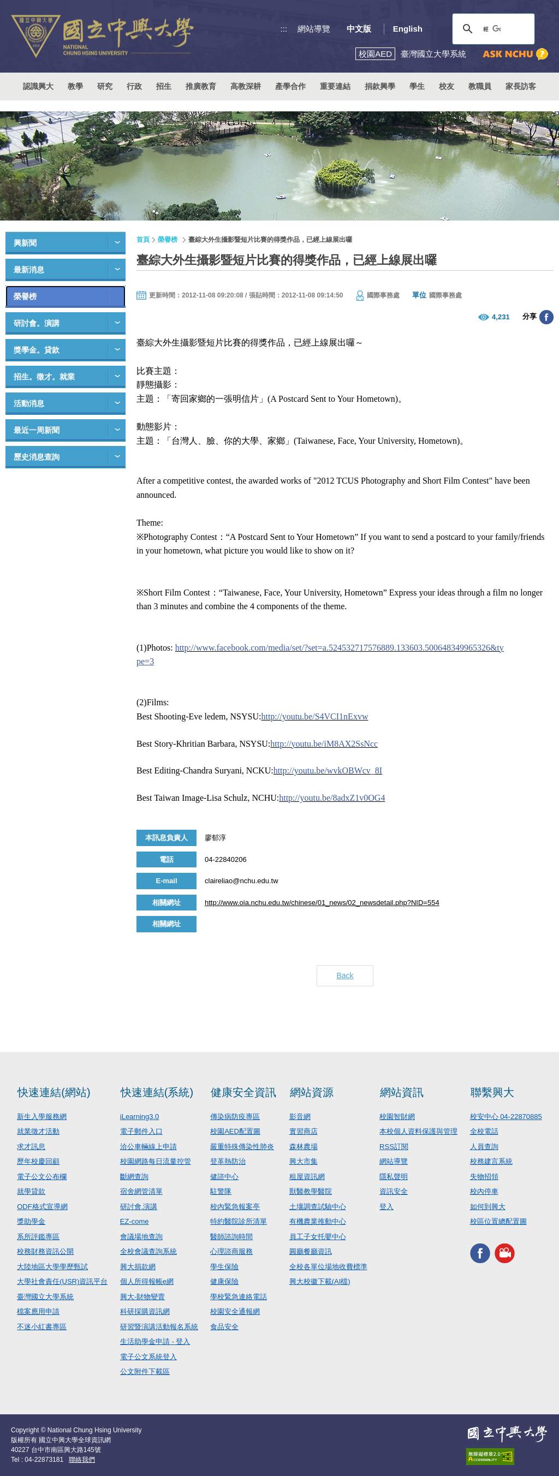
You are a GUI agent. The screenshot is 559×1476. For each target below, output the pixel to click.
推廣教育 (201, 86)
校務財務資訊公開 (45, 1251)
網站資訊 (402, 1092)
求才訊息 (31, 1146)
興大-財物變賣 (142, 1297)
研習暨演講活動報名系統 (159, 1327)
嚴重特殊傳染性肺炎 (242, 1146)
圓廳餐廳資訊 (310, 1251)
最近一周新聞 (37, 430)
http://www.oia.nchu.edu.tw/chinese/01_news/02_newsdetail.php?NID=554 (322, 902)
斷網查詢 (134, 1177)
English (408, 28)
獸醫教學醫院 (310, 1191)
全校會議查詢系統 (148, 1251)
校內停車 (484, 1191)
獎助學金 (31, 1221)
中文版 (359, 28)
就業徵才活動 (38, 1131)
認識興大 (38, 86)
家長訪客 (521, 86)
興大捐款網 (138, 1267)
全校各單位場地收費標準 (328, 1267)
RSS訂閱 (393, 1146)
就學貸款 (31, 1191)
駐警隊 (220, 1191)
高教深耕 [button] (245, 86)
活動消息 (29, 403)
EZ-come (134, 1221)
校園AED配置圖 (235, 1131)
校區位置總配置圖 (498, 1221)
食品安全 (224, 1327)
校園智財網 (397, 1116)
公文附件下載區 (145, 1371)
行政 (134, 86)
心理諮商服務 (231, 1251)
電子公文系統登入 (148, 1357)
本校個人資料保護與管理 (418, 1131)
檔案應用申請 (38, 1311)
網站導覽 (314, 28)
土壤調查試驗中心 (317, 1207)
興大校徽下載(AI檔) (319, 1281)
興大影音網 (505, 1253)
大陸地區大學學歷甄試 (52, 1267)
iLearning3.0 (139, 1116)
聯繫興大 (492, 1092)
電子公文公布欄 (42, 1177)
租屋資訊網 (307, 1177)
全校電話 (484, 1131)
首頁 (143, 239)
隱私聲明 (393, 1177)
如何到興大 (488, 1207)
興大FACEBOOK (480, 1253)
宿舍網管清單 (141, 1191)
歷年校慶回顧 (38, 1161)
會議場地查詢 (141, 1237)
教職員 (479, 86)
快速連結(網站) (53, 1092)
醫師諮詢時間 (231, 1237)
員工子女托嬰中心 (317, 1237)
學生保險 (224, 1267)
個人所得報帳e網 (147, 1281)
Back (344, 975)
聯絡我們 (82, 1459)
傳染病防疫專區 (235, 1116)
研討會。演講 (37, 323)
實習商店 (303, 1131)
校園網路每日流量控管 (155, 1161)
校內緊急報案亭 (235, 1207)
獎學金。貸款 (37, 350)
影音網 (300, 1116)
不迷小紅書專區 (42, 1327)
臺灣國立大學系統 (45, 1297)
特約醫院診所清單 (238, 1221)
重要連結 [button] (335, 86)
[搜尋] (492, 28)
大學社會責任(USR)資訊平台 (62, 1281)
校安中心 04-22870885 (506, 1116)
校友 (446, 86)
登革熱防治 (228, 1161)
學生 (417, 86)
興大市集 (303, 1161)
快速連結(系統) (157, 1092)
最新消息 (29, 269)
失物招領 (484, 1177)
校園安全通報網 (235, 1311)
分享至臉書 (546, 317)
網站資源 (312, 1092)
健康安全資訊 (243, 1092)
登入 (386, 1207)
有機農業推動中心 (317, 1221)
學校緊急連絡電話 (238, 1297)
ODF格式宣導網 (42, 1207)
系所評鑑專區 (38, 1237)
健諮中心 (224, 1177)
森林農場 (303, 1146)
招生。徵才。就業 (44, 376)
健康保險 (224, 1281)
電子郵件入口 (141, 1131)
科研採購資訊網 (145, 1311)
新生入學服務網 (42, 1116)
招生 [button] (163, 86)
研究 (104, 86)
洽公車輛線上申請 (148, 1146)
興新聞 (25, 243)
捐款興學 (380, 86)
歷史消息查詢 (37, 457)
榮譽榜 (25, 296)
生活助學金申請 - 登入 (155, 1341)
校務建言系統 (491, 1161)
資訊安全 (393, 1191)
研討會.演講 (139, 1207)
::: (284, 28)
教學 (75, 86)
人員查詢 (484, 1146)
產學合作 (290, 86)
